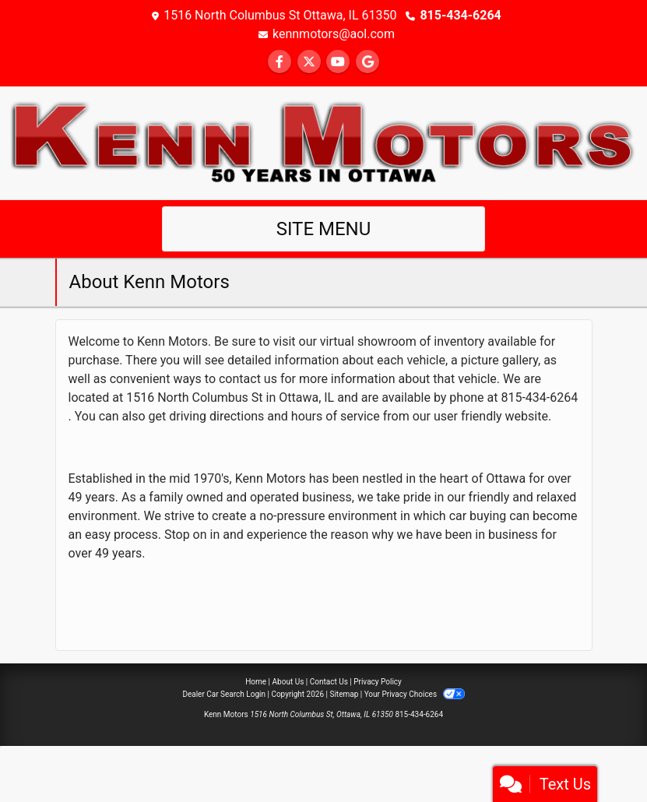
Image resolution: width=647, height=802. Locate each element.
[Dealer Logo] (323, 142)
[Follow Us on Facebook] (279, 62)
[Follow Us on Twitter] (309, 62)
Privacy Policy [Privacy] (377, 681)
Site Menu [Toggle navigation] (323, 229)
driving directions (216, 416)
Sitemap (343, 694)
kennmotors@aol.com (334, 33)
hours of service (335, 416)
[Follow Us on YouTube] (338, 62)
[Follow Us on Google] (367, 62)
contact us (248, 378)
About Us (288, 681)
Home (255, 681)
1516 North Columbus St (194, 397)
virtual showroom (368, 341)
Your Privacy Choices (414, 694)
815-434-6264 (460, 15)
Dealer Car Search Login (223, 694)
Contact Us (329, 681)
